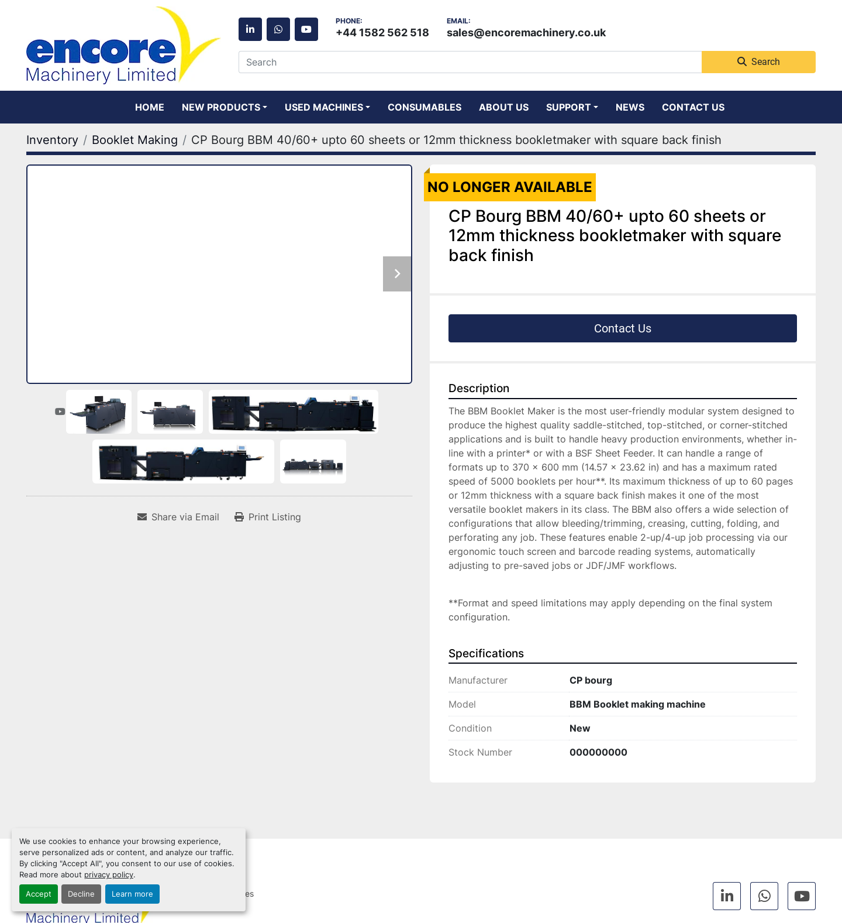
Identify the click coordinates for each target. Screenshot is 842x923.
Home (149, 107)
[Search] (470, 62)
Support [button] (568, 107)
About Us (504, 107)
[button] (224, 107)
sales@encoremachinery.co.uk (526, 32)
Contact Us (693, 107)
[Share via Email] (178, 517)
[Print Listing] (268, 517)
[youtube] (306, 29)
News (630, 107)
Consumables (424, 107)
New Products (221, 107)
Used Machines (324, 107)
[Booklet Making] (135, 140)
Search (758, 61)
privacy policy (108, 874)
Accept (38, 894)
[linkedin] (250, 29)
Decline (81, 894)
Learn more (132, 894)
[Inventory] (52, 140)
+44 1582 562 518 (382, 32)
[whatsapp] (278, 29)
